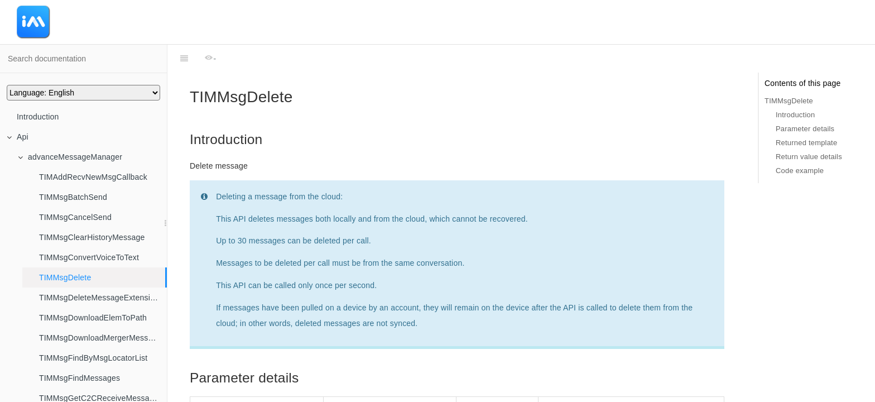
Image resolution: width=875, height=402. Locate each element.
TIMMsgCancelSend (75, 217)
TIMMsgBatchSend (73, 197)
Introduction (38, 116)
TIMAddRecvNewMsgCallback (93, 177)
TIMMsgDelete (65, 277)
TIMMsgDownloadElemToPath (93, 317)
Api (17, 136)
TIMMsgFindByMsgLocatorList (93, 357)
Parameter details (805, 129)
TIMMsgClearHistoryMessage (92, 237)
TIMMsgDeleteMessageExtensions (101, 297)
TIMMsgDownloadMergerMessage (100, 337)
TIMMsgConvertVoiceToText (89, 257)
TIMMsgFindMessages (79, 378)
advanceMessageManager (70, 156)
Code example (800, 170)
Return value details (809, 156)
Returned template (806, 142)
